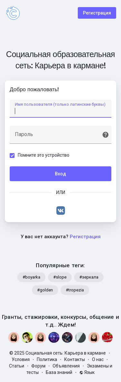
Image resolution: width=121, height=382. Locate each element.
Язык (87, 372)
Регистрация (97, 12)
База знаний (59, 372)
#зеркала (88, 277)
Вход (60, 173)
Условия (21, 359)
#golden (45, 290)
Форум (38, 365)
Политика (47, 359)
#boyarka (31, 277)
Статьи (16, 365)
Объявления (66, 365)
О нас (98, 359)
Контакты (74, 359)
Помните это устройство (43, 155)
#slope (59, 277)
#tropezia (75, 290)
